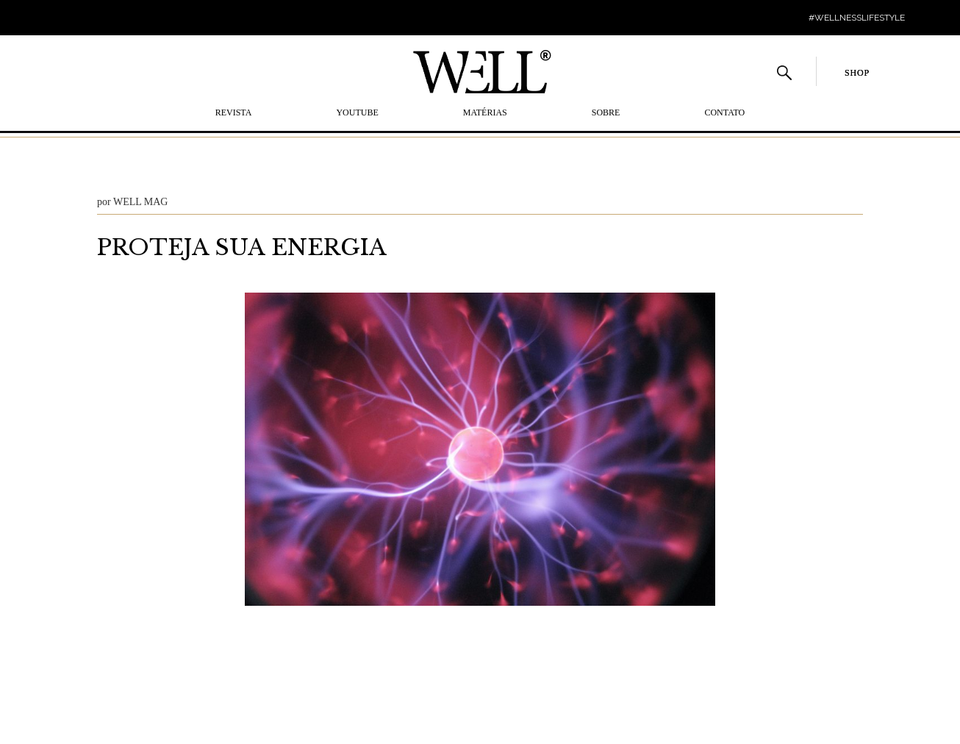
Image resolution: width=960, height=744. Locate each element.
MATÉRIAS (485, 112)
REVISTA (233, 112)
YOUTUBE (357, 112)
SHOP (857, 73)
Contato (724, 112)
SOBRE (606, 112)
